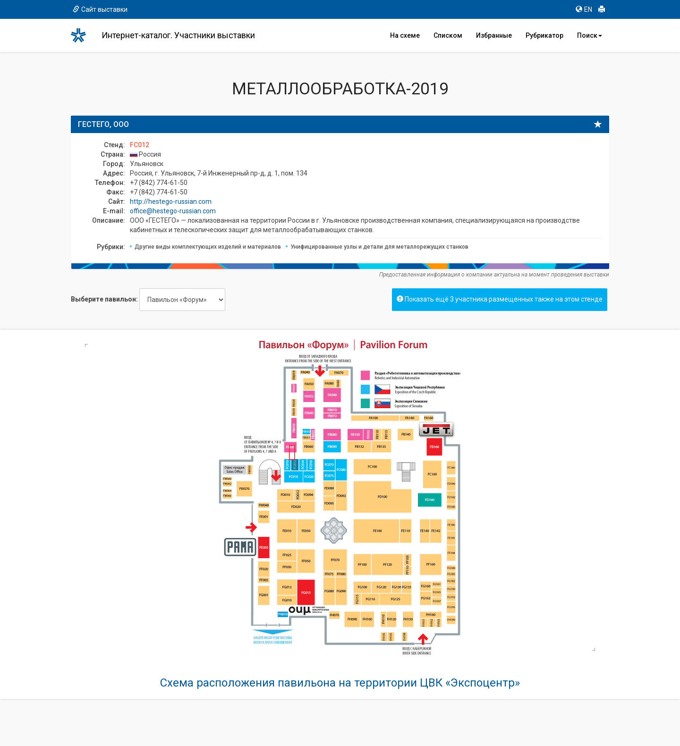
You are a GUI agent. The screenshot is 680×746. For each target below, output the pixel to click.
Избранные (494, 35)
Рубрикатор (544, 35)
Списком (448, 35)
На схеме (405, 35)
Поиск (589, 35)
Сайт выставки (100, 9)
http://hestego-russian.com (171, 201)
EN (584, 9)
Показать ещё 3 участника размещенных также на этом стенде (500, 299)
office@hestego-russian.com (173, 211)
